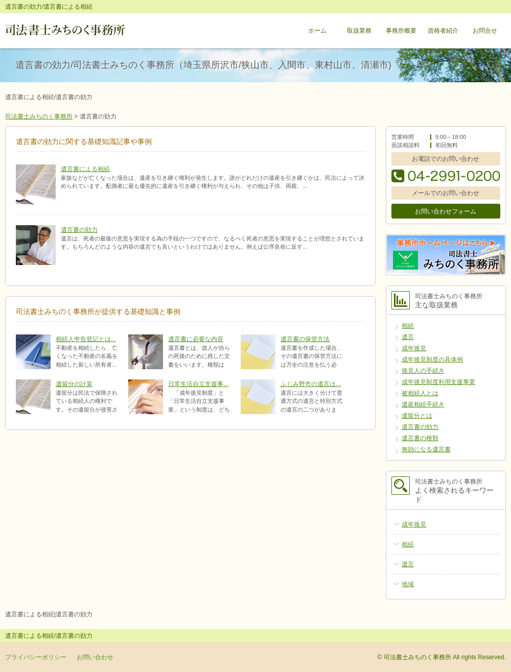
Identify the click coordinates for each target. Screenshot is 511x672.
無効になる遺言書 (426, 449)
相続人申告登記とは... (86, 339)
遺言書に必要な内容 (195, 339)
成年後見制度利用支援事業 (438, 382)
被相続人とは (420, 393)
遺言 (408, 337)
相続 (408, 325)
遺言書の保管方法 (305, 339)
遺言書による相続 (85, 169)
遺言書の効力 (79, 229)
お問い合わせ (95, 657)
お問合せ (485, 30)
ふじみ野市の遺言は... (311, 384)
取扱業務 (359, 30)
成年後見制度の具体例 (432, 359)
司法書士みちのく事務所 (39, 116)
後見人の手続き (423, 370)
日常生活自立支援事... (198, 384)
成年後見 (414, 348)
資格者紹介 (443, 30)
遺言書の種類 (420, 438)
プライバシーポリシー (35, 657)
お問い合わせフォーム (445, 211)
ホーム (317, 30)
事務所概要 (401, 30)
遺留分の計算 (74, 384)
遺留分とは (417, 415)
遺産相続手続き (423, 404)
